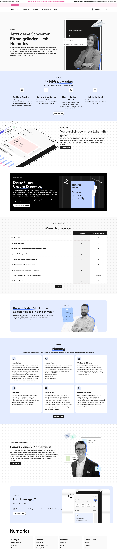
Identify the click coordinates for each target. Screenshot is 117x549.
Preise (55, 9)
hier (2, 1)
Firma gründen (65, 147)
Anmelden (97, 9)
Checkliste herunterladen (21, 205)
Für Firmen (14, 5)
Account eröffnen (19, 513)
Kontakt (58, 287)
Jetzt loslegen (58, 113)
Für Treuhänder (24, 5)
